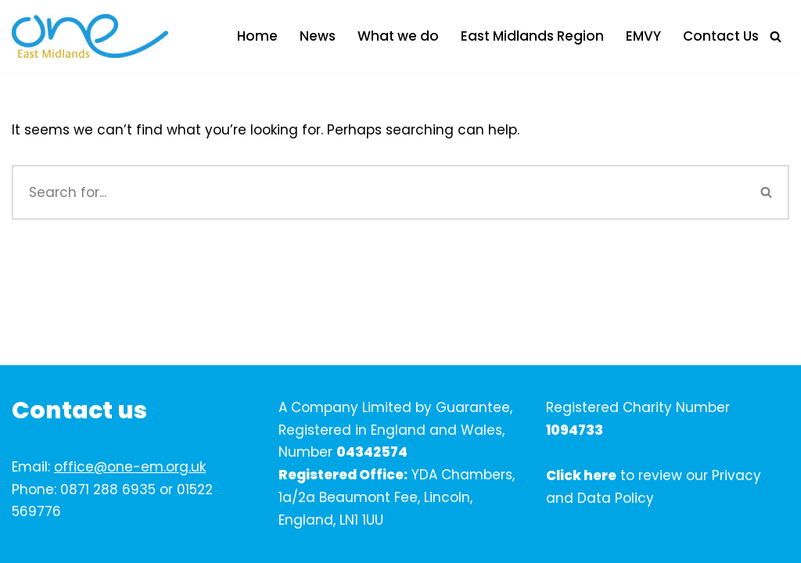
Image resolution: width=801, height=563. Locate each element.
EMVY (643, 36)
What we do (398, 36)
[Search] (775, 36)
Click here (581, 475)
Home (257, 36)
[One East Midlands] (90, 36)
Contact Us (721, 36)
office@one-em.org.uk (130, 466)
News (318, 36)
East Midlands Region (532, 36)
